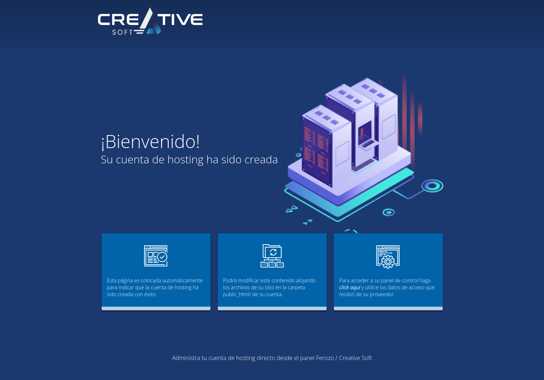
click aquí (349, 287)
